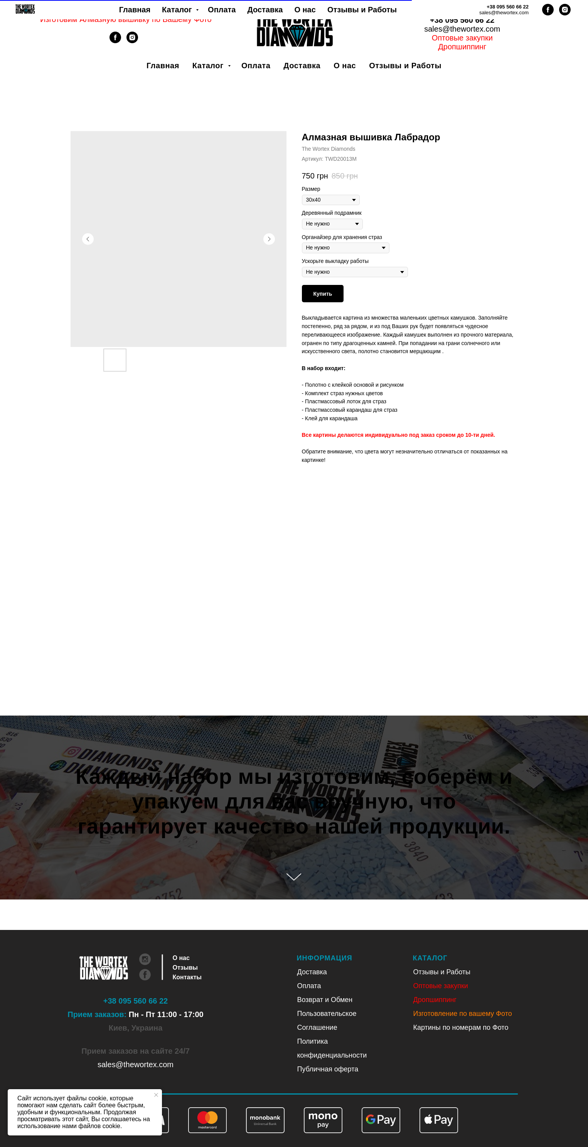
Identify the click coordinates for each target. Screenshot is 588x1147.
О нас (345, 65)
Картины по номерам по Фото (461, 1027)
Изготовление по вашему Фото (462, 1013)
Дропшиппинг (435, 1000)
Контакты (187, 977)
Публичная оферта (328, 1069)
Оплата (255, 65)
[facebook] (115, 41)
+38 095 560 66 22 (462, 20)
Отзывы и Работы (405, 65)
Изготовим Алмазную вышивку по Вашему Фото (126, 19)
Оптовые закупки (462, 38)
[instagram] (132, 41)
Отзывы (185, 967)
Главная (163, 65)
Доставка (301, 65)
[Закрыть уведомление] (156, 1095)
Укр (452, 11)
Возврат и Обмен (325, 1000)
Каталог (209, 65)
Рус (472, 11)
